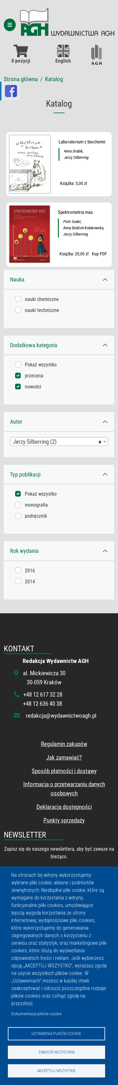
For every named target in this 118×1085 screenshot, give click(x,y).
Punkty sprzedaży (64, 820)
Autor (16, 421)
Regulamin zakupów (64, 744)
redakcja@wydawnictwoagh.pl (61, 715)
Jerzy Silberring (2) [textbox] (35, 441)
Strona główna (21, 79)
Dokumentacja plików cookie (36, 1013)
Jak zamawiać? (64, 757)
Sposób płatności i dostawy (64, 771)
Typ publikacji (25, 474)
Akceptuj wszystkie (56, 1070)
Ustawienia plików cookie (56, 1033)
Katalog (54, 79)
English (63, 54)
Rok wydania (24, 551)
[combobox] (59, 441)
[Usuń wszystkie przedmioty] (99, 441)
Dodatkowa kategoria (33, 345)
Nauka (17, 279)
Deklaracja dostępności (64, 806)
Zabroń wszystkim (56, 1051)
